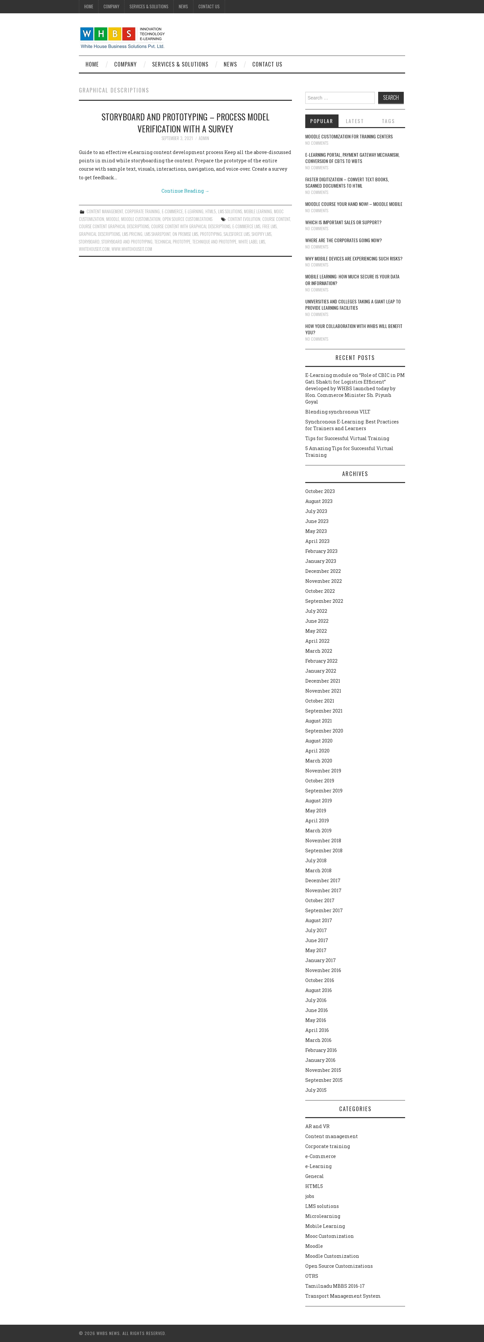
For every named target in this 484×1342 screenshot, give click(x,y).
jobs (309, 1196)
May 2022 (316, 631)
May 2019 (315, 810)
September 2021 (324, 711)
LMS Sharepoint (157, 234)
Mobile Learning (258, 211)
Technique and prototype (214, 242)
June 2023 (317, 521)
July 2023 (316, 511)
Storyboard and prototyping (127, 242)
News (183, 6)
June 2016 (316, 1010)
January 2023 (320, 561)
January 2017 (320, 960)
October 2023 (320, 491)
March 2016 (318, 1040)
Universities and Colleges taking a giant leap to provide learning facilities (353, 304)
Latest (355, 120)
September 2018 (324, 850)
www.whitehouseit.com (132, 249)
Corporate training (142, 211)
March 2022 (318, 651)
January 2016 (320, 1060)
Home (88, 6)
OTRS (311, 1276)
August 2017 (318, 920)
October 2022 (320, 591)
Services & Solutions (148, 6)
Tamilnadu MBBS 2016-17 (335, 1286)
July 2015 (316, 1090)
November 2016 (323, 970)
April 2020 (317, 751)
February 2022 (321, 661)
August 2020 (319, 741)
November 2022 (323, 581)
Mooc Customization (329, 1236)
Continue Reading (185, 191)
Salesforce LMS (237, 234)
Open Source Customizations (187, 219)
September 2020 (324, 731)
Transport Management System (343, 1296)
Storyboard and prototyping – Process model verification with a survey (186, 122)
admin (204, 138)
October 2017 (320, 900)
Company (111, 6)
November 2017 (323, 890)
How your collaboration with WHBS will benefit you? (353, 329)
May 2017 (316, 950)
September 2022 (324, 601)
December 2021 (322, 681)
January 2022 (320, 671)
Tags (388, 120)
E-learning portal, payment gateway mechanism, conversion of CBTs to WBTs (352, 158)
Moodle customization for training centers (349, 136)
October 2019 (319, 780)
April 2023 (317, 541)
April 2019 (317, 820)
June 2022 (317, 621)
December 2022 (323, 571)
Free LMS (269, 226)
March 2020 (318, 760)
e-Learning (194, 211)
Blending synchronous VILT (337, 412)
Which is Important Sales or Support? (343, 222)
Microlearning (322, 1216)
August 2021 (318, 721)
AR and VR (317, 1126)
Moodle (112, 219)
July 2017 (316, 930)
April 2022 (317, 641)
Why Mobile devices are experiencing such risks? (353, 258)
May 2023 (316, 531)
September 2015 (324, 1080)
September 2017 (324, 910)
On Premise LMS (185, 234)
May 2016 (315, 1020)
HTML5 (210, 211)
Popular (321, 120)
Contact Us (209, 6)
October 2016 (319, 980)
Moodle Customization (140, 219)
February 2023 (321, 551)
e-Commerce (172, 211)
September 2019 (324, 790)
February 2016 (321, 1050)
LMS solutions (230, 211)
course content (276, 219)
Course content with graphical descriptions (190, 226)
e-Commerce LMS (246, 226)
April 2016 (317, 1030)
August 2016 (318, 990)
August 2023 (319, 501)
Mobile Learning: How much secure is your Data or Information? (352, 279)
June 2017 (316, 940)
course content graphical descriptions (114, 226)
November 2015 (323, 1070)
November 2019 (323, 770)
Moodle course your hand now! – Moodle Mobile (353, 203)
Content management (105, 211)
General (314, 1176)
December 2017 (323, 880)
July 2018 (316, 860)
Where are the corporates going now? (343, 240)
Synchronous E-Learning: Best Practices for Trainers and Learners (352, 425)
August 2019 (318, 800)
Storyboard (89, 242)
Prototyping (211, 234)
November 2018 (323, 840)
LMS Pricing (132, 234)
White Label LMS (251, 242)
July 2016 (316, 1000)
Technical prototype (172, 242)
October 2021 (319, 701)
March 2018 (318, 870)
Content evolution (244, 219)
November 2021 (323, 691)
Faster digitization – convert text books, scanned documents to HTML (347, 182)
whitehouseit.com (94, 249)
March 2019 (318, 830)
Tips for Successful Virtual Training (347, 438)
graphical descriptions (99, 234)
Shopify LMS (261, 234)
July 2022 (316, 611)
